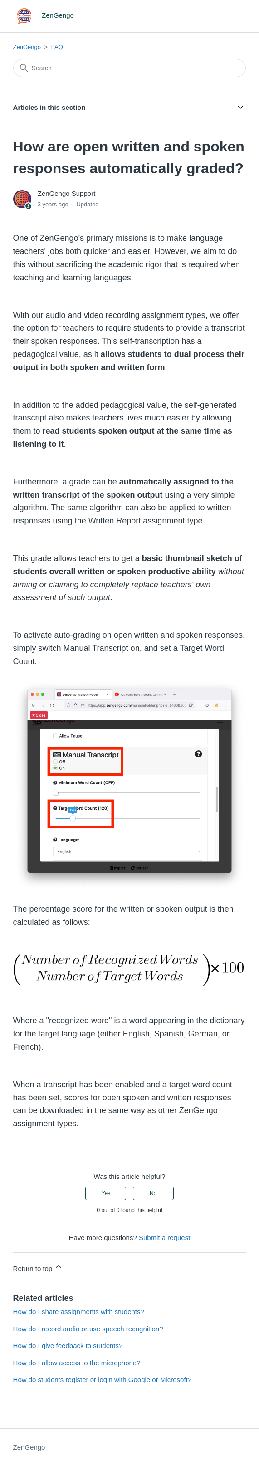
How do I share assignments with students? (78, 1311)
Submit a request (164, 1237)
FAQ (57, 47)
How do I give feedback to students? (68, 1345)
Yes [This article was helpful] (106, 1193)
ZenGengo (27, 47)
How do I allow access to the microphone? (77, 1363)
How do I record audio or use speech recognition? (88, 1329)
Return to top (38, 1267)
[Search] (129, 68)
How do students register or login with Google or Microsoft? (102, 1379)
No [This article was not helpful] (153, 1193)
